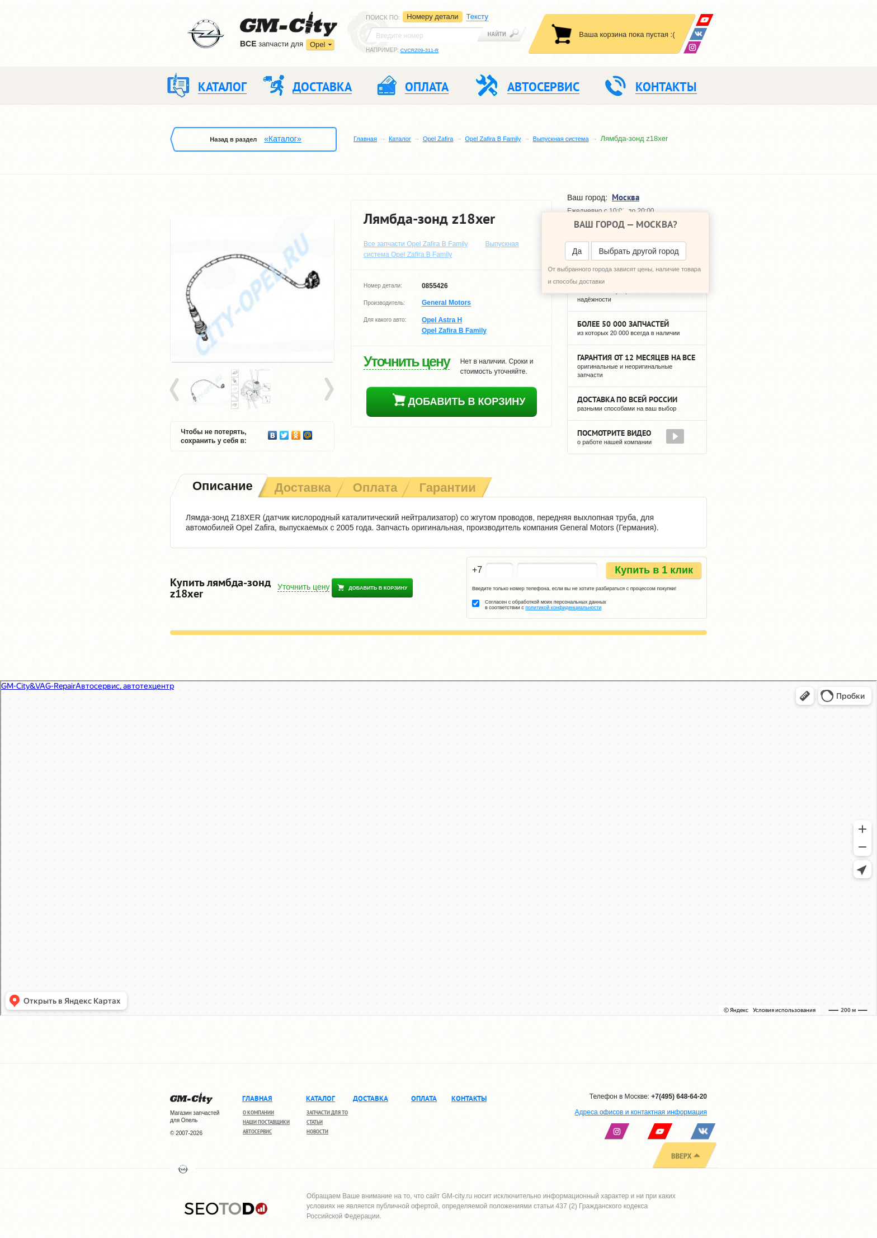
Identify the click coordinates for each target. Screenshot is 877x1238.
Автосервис (257, 1131)
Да (577, 251)
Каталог (400, 138)
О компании (258, 1112)
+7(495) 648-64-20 (679, 1096)
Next (328, 390)
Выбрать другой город (638, 251)
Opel (317, 44)
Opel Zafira (438, 138)
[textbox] (424, 34)
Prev (176, 390)
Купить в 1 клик (654, 570)
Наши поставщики (266, 1122)
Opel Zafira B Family (493, 138)
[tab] (221, 487)
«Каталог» (282, 138)
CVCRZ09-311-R (419, 50)
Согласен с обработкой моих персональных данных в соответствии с (545, 604)
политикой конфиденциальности (563, 607)
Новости (317, 1131)
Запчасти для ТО (327, 1112)
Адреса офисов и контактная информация (641, 1112)
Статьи (315, 1122)
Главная (365, 138)
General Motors (446, 303)
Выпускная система (561, 138)
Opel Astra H (442, 320)
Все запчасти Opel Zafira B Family (416, 244)
